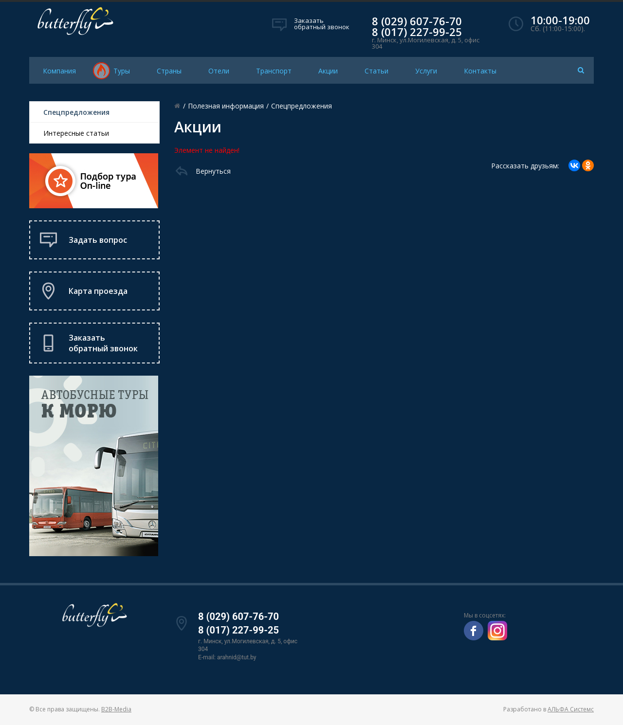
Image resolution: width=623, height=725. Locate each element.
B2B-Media (116, 709)
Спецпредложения (76, 112)
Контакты (480, 70)
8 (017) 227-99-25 (417, 31)
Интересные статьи (76, 133)
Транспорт (274, 70)
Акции (328, 70)
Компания (59, 70)
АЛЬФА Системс (571, 709)
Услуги (426, 70)
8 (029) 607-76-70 (417, 21)
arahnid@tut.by (237, 657)
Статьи (376, 70)
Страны (169, 70)
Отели (218, 70)
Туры (121, 70)
